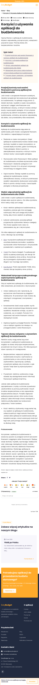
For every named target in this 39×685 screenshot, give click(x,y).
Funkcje (26, 609)
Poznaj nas (27, 615)
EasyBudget (8, 267)
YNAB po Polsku (11, 542)
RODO (21, 634)
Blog (8, 10)
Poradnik (3, 634)
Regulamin (4, 637)
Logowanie (23, 637)
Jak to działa (27, 612)
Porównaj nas (28, 621)
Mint (5, 240)
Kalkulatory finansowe (26, 640)
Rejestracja (9, 591)
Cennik (26, 618)
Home (3, 10)
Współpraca (4, 631)
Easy (6, 5)
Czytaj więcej (29, 559)
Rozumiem (32, 681)
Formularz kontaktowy (10, 654)
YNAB (6, 252)
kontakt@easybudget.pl (11, 651)
